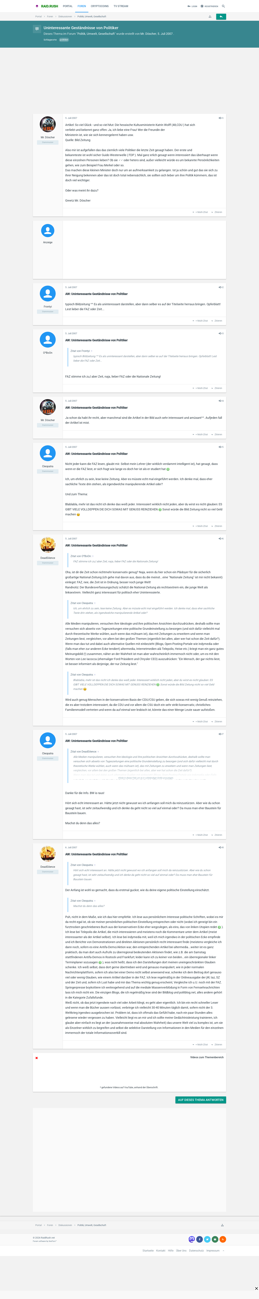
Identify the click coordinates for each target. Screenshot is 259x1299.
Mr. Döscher (148, 33)
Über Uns (181, 1250)
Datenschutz (196, 1250)
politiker (64, 39)
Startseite (148, 1250)
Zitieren (218, 212)
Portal (68, 6)
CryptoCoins (100, 6)
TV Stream (121, 6)
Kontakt (160, 1250)
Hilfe (170, 1250)
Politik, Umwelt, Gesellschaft (96, 33)
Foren (82, 6)
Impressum (213, 1250)
